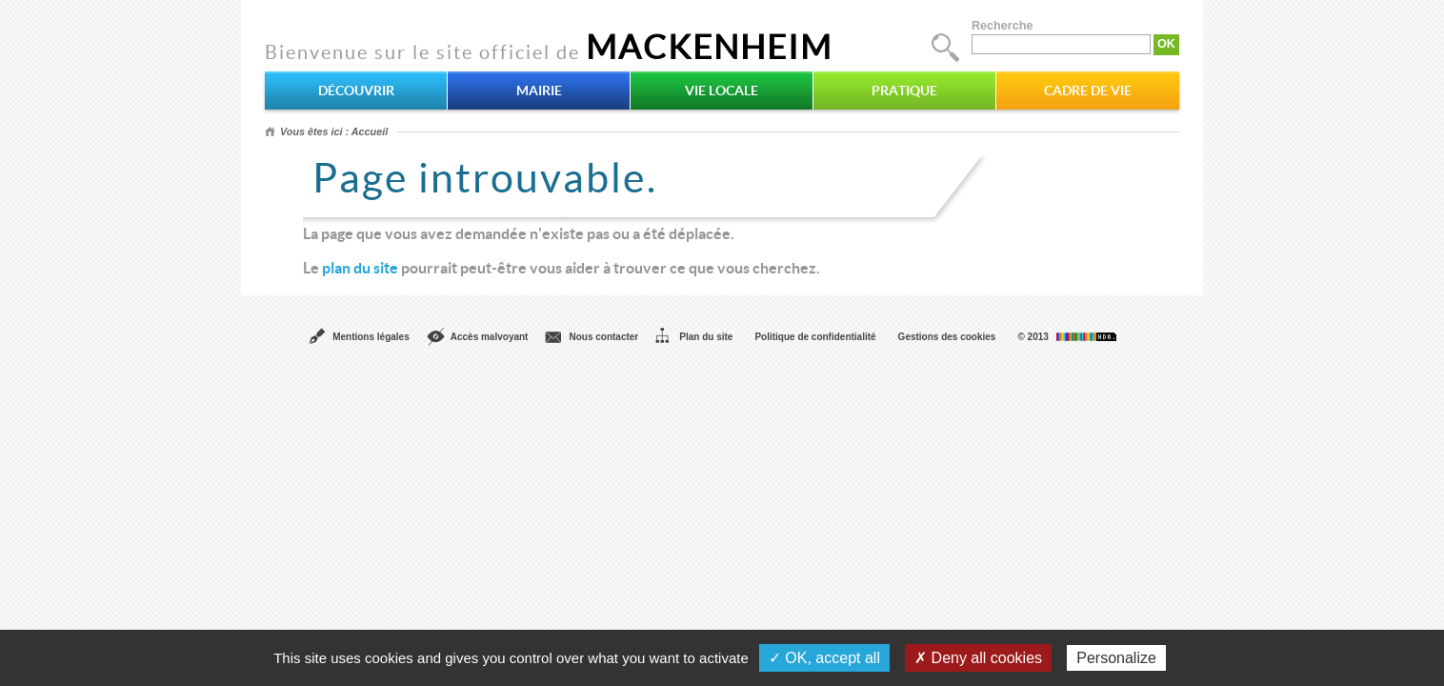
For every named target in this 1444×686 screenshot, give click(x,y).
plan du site (360, 267)
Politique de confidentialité (814, 337)
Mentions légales (371, 337)
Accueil (369, 131)
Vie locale (721, 90)
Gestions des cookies (947, 337)
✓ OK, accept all (824, 658)
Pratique (904, 90)
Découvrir (356, 90)
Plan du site (705, 337)
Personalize (1116, 658)
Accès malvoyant (490, 337)
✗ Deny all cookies (978, 658)
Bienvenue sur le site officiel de (548, 52)
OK (1166, 43)
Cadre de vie (1088, 90)
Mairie (539, 90)
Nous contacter (603, 337)
